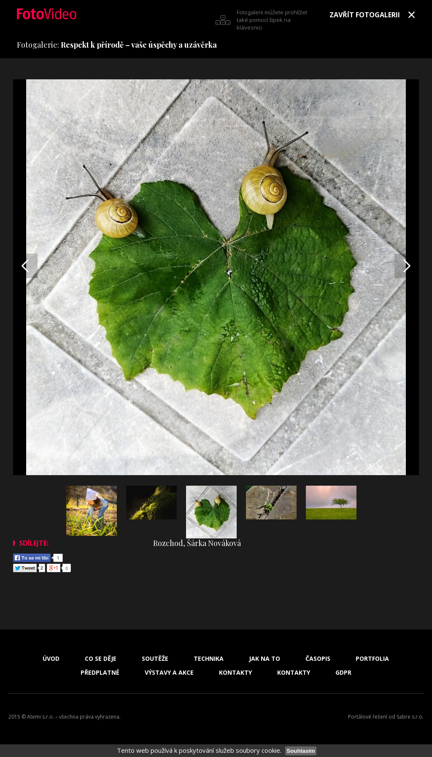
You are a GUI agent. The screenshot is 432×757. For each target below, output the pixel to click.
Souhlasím (300, 751)
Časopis (317, 658)
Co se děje (100, 658)
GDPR (343, 672)
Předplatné (100, 672)
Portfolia (372, 658)
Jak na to (264, 658)
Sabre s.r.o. (410, 716)
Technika (209, 658)
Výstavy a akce (169, 672)
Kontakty (235, 672)
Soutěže (155, 658)
